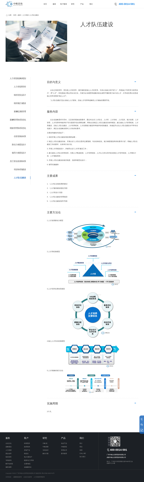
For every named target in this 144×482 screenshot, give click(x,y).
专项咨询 (8, 460)
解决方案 (45, 453)
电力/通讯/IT (28, 457)
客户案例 (63, 4)
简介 (81, 443)
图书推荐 (64, 453)
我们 (91, 4)
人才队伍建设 (20, 178)
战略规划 (8, 447)
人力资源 (8, 450)
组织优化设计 (20, 95)
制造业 (26, 453)
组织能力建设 (20, 103)
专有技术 (45, 450)
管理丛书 (64, 450)
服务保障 (8, 467)
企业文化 (8, 443)
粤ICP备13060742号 (48, 473)
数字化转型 (9, 463)
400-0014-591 (127, 4)
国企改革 (8, 453)
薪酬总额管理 (20, 111)
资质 (81, 450)
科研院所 (27, 443)
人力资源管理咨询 (39, 477)
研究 (72, 4)
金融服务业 (27, 467)
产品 (82, 4)
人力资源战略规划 (18, 78)
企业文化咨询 (28, 477)
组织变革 (8, 457)
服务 (54, 4)
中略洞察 (45, 447)
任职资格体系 (20, 136)
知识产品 (64, 443)
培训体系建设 (20, 169)
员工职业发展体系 (18, 161)
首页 (45, 4)
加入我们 (82, 456)
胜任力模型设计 (19, 144)
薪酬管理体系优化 (18, 120)
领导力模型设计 (19, 153)
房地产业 (27, 450)
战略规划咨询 (17, 477)
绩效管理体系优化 (18, 128)
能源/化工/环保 (29, 460)
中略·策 (45, 443)
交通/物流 (27, 463)
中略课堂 (64, 447)
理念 (81, 447)
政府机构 (27, 447)
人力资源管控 (20, 86)
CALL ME (83, 453)
